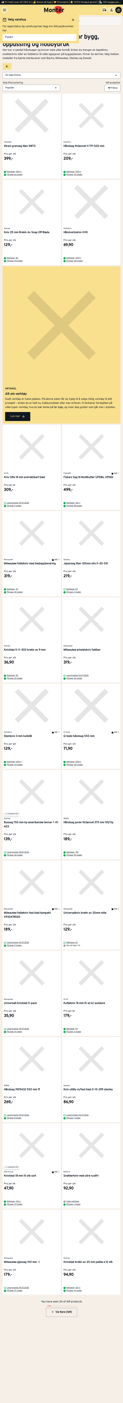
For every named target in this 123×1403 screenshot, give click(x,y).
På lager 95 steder (74, 855)
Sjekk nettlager (72, 1201)
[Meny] (4, 10)
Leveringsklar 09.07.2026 (18, 503)
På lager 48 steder (74, 506)
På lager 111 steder (74, 1290)
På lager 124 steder (74, 261)
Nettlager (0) (72, 589)
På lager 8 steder (14, 1118)
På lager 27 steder (14, 1290)
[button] (61, 75)
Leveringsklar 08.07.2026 (18, 852)
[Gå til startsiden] (54, 10)
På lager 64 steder (15, 174)
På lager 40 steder (74, 678)
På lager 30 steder (15, 592)
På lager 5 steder (14, 506)
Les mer (17, 416)
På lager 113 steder (15, 764)
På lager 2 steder (73, 592)
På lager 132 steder (74, 764)
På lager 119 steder (74, 174)
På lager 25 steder (15, 678)
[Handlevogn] (118, 10)
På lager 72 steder (14, 1204)
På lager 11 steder (14, 945)
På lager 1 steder (73, 1118)
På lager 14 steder (14, 1032)
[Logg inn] (111, 10)
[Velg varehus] (104, 10)
